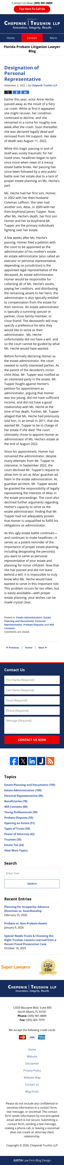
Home (11, 38)
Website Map (32, 1077)
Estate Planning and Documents (29, 785)
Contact (32, 38)
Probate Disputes (33, 624)
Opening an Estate (19, 823)
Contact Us (32, 1084)
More (53, 38)
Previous (12, 647)
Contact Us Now (32, 740)
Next (42, 647)
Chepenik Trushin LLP (44, 1145)
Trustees (12, 839)
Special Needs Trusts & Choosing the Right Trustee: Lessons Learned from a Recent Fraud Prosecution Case (30, 940)
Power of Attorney (19, 834)
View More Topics (16, 850)
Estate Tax (14, 845)
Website (32, 1056)
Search (32, 883)
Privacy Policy (32, 1070)
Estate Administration (29, 617)
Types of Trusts (17, 828)
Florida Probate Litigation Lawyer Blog (32, 23)
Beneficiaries (15, 801)
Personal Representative (23, 796)
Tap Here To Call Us (32, 9)
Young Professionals (20, 812)
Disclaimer (32, 1063)
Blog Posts (32, 1091)
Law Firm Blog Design (32, 1160)
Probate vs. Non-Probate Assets (25, 923)
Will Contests (15, 807)
